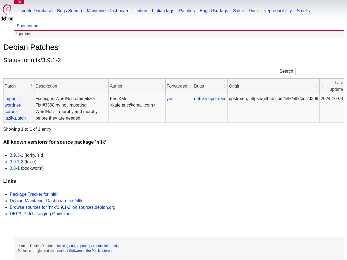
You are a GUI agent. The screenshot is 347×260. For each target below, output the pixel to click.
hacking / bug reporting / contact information (88, 246)
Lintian (140, 10)
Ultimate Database (34, 10)
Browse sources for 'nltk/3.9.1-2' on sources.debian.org (62, 207)
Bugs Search (69, 10)
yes (170, 98)
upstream (217, 98)
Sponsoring (27, 26)
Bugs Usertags (214, 10)
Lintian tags (163, 10)
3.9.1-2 (16, 161)
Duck (253, 10)
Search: (286, 71)
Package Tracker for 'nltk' (34, 194)
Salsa (238, 10)
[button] (31, 86)
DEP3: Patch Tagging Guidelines (41, 213)
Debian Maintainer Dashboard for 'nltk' (46, 200)
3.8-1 (15, 168)
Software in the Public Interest (90, 251)
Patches (187, 10)
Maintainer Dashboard (108, 10)
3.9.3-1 (16, 155)
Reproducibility (278, 10)
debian (200, 98)
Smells (303, 10)
